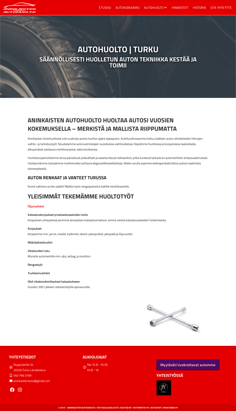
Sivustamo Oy (170, 407)
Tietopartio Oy (141, 407)
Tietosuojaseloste (108, 407)
